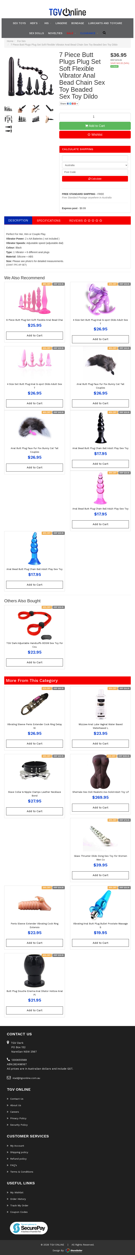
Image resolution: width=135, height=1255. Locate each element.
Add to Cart (95, 126)
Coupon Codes (17, 1212)
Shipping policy (17, 1152)
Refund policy (17, 1158)
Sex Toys (19, 23)
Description (18, 220)
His (47, 23)
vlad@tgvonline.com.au (23, 1077)
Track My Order (17, 1205)
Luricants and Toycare (105, 23)
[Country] (95, 165)
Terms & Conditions (20, 1171)
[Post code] (95, 172)
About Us (14, 1105)
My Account (15, 1145)
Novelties (55, 33)
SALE (71, 33)
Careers (13, 1111)
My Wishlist (15, 1192)
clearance (89, 33)
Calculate (94, 178)
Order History (16, 1199)
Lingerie (61, 23)
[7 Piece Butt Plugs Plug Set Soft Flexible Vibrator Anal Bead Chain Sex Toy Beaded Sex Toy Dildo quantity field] (95, 117)
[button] (95, 134)
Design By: (58, 1250)
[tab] (18, 220)
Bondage (77, 23)
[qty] (95, 158)
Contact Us (15, 1098)
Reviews (85, 220)
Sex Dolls (36, 33)
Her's (35, 23)
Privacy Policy (16, 1118)
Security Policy (17, 1124)
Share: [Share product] (69, 103)
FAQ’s (12, 1165)
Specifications (48, 220)
